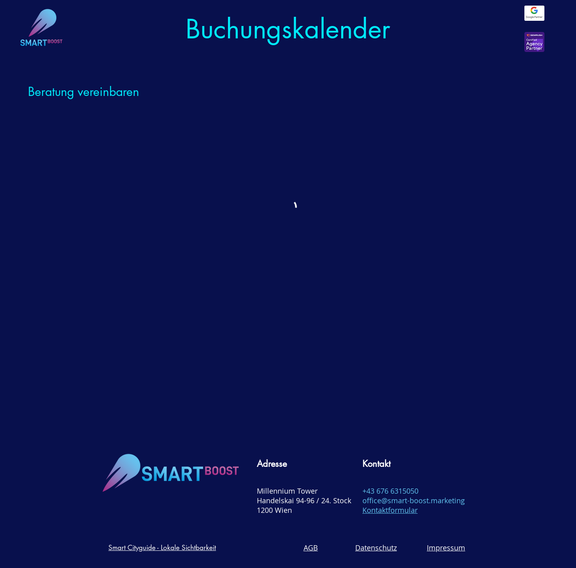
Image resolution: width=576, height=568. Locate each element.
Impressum (446, 547)
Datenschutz (376, 547)
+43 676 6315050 (390, 491)
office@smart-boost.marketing (413, 500)
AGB (311, 547)
